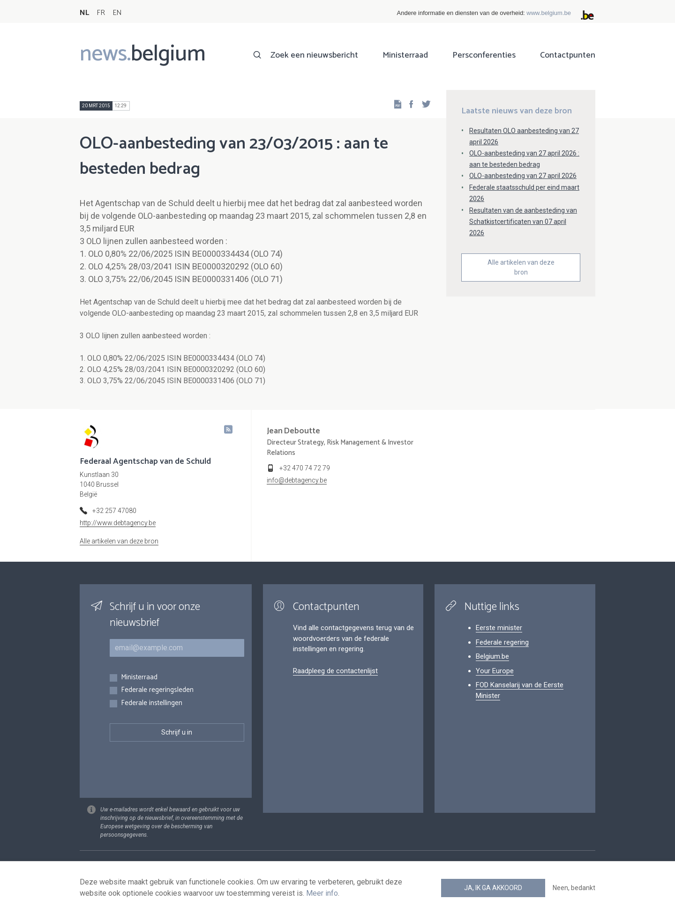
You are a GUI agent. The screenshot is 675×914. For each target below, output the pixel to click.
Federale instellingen (151, 703)
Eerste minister (499, 628)
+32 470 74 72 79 (304, 468)
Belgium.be (492, 656)
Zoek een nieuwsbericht (314, 55)
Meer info (322, 893)
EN (116, 13)
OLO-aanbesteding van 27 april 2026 (523, 175)
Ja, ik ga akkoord (493, 888)
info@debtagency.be (297, 480)
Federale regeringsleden (157, 690)
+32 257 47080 (114, 510)
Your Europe (495, 671)
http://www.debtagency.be (118, 523)
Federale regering (502, 642)
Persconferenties (484, 55)
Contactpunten (567, 55)
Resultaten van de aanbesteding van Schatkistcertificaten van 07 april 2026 (523, 222)
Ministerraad (405, 55)
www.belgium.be (548, 12)
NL (84, 13)
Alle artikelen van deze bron (521, 267)
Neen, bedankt (574, 888)
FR (101, 13)
